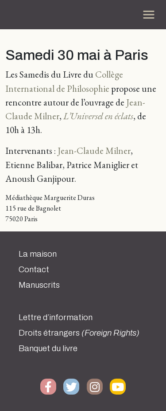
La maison (38, 254)
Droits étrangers (79, 333)
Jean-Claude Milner (94, 151)
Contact (34, 269)
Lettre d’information (56, 317)
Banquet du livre (48, 348)
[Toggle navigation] (149, 14)
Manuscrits (39, 285)
